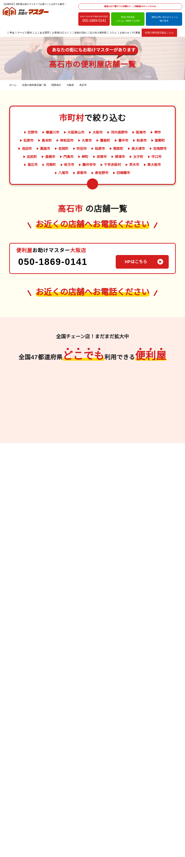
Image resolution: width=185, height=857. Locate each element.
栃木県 (146, 460)
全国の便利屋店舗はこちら (159, 32)
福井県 (103, 377)
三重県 (112, 472)
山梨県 (103, 389)
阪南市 (131, 132)
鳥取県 (56, 389)
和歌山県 (112, 466)
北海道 (160, 359)
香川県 (64, 470)
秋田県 (160, 403)
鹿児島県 (19, 433)
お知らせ (125, 32)
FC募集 (136, 32)
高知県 (64, 475)
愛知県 (103, 383)
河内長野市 (110, 132)
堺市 (147, 132)
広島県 (67, 395)
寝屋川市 (44, 132)
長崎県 (19, 421)
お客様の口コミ (60, 32)
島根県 (56, 395)
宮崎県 (31, 427)
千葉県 (146, 453)
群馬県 (157, 460)
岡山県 (67, 389)
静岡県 (92, 389)
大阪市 (88, 132)
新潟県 (92, 371)
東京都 (157, 466)
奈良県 (100, 472)
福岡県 (19, 415)
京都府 (112, 460)
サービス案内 (25, 32)
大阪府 (100, 460)
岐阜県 (92, 383)
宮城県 (160, 409)
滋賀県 (106, 478)
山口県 (62, 401)
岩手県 (148, 409)
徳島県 (76, 470)
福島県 (148, 415)
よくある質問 (42, 32)
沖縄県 (31, 433)
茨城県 (157, 453)
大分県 (31, 421)
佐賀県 (31, 415)
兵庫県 (100, 466)
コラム (113, 32)
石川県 (92, 377)
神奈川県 (151, 472)
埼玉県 (146, 466)
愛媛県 (76, 475)
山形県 (160, 415)
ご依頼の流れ (79, 32)
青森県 (148, 403)
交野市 (24, 132)
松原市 (164, 132)
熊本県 (19, 427)
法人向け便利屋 (98, 32)
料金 (12, 32)
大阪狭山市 (67, 132)
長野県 (97, 395)
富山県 (103, 371)
